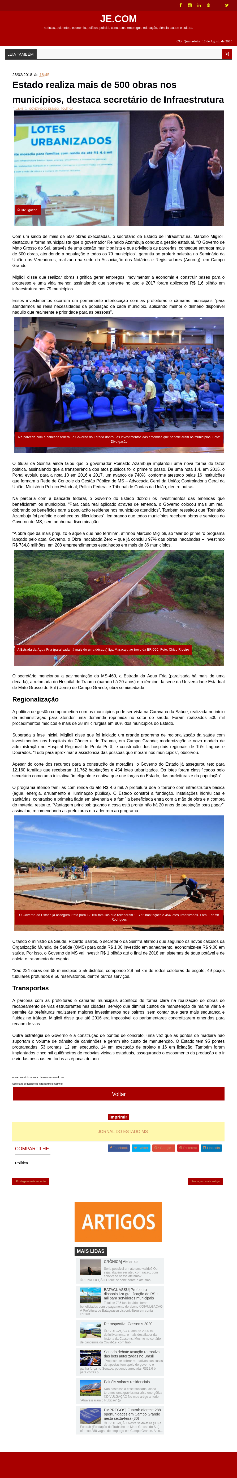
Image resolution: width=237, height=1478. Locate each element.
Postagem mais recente (31, 1205)
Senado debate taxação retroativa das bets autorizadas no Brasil (132, 1379)
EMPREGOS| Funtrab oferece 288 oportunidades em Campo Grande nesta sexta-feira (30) (132, 1439)
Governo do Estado (44, 130)
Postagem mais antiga (206, 1205)
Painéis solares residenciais (127, 1407)
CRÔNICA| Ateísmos (121, 1287)
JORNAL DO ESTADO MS (123, 1153)
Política (67, 130)
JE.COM (118, 19)
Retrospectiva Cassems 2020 (128, 1349)
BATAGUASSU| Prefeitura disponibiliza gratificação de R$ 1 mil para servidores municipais (131, 1319)
